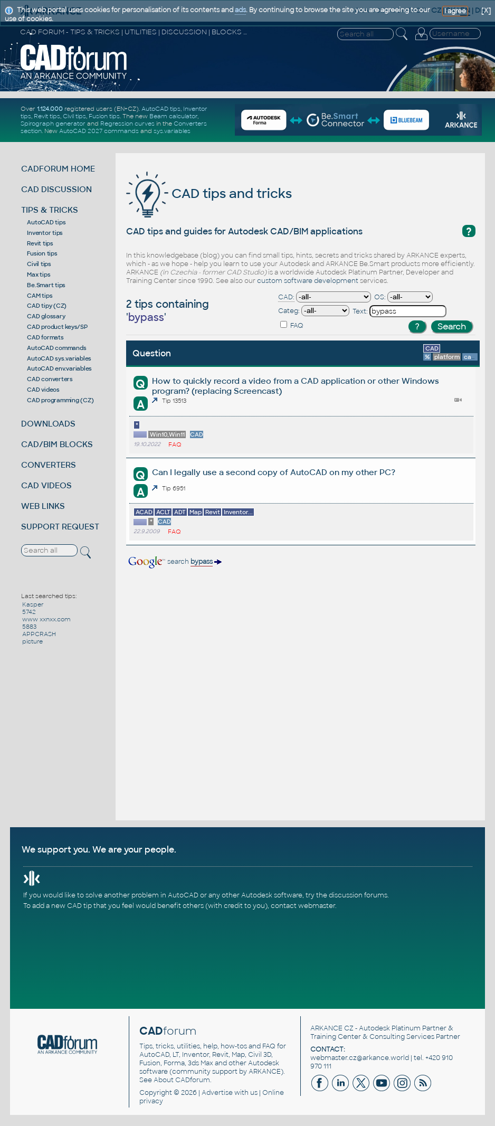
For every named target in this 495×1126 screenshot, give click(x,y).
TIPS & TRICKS (49, 210)
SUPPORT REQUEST (60, 527)
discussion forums (358, 895)
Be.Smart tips (46, 285)
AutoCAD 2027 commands (99, 131)
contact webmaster (303, 906)
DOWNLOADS (48, 424)
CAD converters (50, 379)
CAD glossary (46, 316)
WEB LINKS (43, 506)
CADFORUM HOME (58, 169)
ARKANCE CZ (332, 1028)
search (174, 561)
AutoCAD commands (56, 348)
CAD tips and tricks (209, 193)
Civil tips (74, 116)
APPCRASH (39, 634)
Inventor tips (45, 232)
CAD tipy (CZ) (46, 305)
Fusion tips (104, 116)
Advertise (217, 1093)
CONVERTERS (48, 465)
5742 (29, 612)
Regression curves (127, 123)
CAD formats (45, 337)
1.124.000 (50, 108)
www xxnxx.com (46, 619)
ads (240, 10)
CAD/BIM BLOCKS (57, 444)
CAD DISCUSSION (56, 189)
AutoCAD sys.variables (59, 358)
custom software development (307, 281)
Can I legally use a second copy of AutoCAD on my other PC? (273, 472)
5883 (29, 626)
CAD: (286, 297)
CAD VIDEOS (46, 485)
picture (32, 641)
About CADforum (182, 1080)
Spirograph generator (53, 123)
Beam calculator (173, 116)
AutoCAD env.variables (59, 368)
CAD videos (43, 389)
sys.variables (172, 131)
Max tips (38, 274)
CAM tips (39, 295)
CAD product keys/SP (57, 326)
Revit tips (47, 116)
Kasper (33, 604)
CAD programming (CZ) (60, 400)
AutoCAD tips (160, 108)
